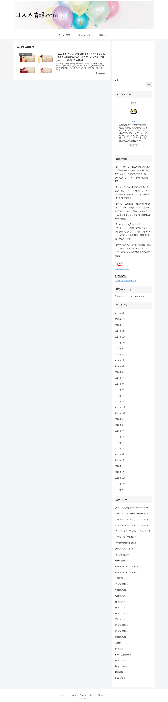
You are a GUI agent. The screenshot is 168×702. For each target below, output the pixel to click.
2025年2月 (120, 319)
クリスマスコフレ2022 (125, 537)
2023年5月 (120, 443)
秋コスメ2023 (121, 660)
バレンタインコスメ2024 (126, 572)
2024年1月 (120, 396)
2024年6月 (120, 366)
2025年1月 (120, 325)
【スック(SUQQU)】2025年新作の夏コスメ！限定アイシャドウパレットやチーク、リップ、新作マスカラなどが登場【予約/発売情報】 (133, 192)
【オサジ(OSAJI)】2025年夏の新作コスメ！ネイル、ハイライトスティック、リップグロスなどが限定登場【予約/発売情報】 (133, 250)
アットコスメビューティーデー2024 (131, 519)
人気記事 (119, 578)
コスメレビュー (122, 555)
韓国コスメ (120, 678)
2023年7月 (120, 431)
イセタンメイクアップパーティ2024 (131, 525)
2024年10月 (120, 343)
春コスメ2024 (121, 631)
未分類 (118, 643)
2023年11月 (120, 407)
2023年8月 (120, 425)
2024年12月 (120, 331)
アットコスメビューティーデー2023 (131, 513)
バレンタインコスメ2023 (126, 566)
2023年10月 (120, 413)
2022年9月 (120, 490)
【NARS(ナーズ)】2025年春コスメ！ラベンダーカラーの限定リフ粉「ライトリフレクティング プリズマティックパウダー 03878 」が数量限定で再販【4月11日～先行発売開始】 (133, 231)
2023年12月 (120, 401)
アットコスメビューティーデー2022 (131, 508)
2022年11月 (120, 478)
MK (133, 121)
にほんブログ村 (122, 269)
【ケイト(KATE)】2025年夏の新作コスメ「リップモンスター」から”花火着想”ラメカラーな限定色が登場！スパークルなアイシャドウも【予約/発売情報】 (132, 174)
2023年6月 (120, 437)
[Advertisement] (133, 59)
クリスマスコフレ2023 (125, 543)
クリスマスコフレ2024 (125, 549)
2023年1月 (120, 466)
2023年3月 (120, 454)
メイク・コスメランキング (125, 281)
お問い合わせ (101, 695)
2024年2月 (120, 390)
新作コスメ (120, 619)
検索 (117, 80)
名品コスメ (120, 596)
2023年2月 (120, 460)
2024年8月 (120, 354)
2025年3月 (120, 313)
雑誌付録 (119, 672)
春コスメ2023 (121, 625)
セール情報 (120, 560)
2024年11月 (120, 337)
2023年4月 (120, 448)
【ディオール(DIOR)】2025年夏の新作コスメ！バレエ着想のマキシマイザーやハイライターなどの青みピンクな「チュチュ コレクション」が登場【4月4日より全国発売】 (133, 211)
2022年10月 (120, 484)
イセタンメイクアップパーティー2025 (132, 531)
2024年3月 (120, 384)
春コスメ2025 (121, 637)
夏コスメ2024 (121, 607)
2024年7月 (120, 360)
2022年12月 (120, 472)
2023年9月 (120, 419)
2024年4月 (120, 378)
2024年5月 (120, 372)
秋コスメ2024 (121, 666)
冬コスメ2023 (121, 584)
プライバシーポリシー (86, 695)
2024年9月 (120, 348)
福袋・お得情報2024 (124, 654)
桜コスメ (119, 649)
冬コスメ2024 (121, 590)
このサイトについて (69, 695)
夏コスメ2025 (121, 613)
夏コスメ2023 (121, 602)
